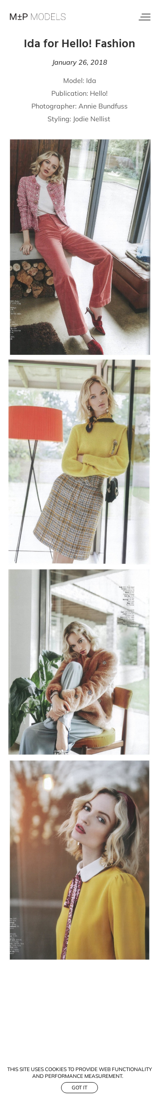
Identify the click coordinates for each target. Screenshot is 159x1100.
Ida (91, 80)
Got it (79, 1087)
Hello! (99, 93)
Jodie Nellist (92, 118)
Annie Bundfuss (103, 106)
